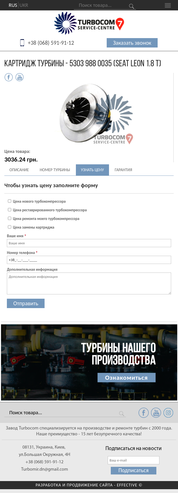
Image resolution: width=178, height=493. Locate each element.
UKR (24, 5)
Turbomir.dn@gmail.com (44, 469)
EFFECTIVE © (130, 485)
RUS (13, 5)
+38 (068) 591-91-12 (51, 42)
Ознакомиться (126, 377)
